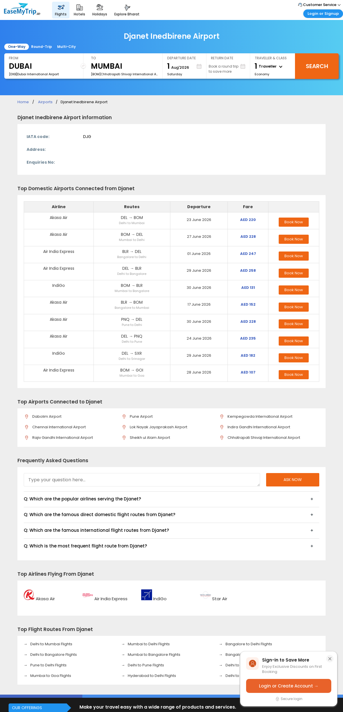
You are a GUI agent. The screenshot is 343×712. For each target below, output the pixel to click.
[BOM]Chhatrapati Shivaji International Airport (124, 74)
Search (317, 66)
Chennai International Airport (58, 427)
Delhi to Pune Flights (145, 665)
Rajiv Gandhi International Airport (61, 437)
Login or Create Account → (288, 686)
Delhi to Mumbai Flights (50, 644)
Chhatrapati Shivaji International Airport (263, 437)
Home (23, 102)
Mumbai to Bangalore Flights (153, 654)
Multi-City (66, 46)
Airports (45, 102)
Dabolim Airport (45, 416)
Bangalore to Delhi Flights (248, 644)
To (93, 58)
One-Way (16, 46)
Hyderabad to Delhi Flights (151, 675)
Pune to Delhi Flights (48, 665)
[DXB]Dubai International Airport (34, 74)
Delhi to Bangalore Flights (53, 654)
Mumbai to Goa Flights (50, 675)
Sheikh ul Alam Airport (149, 437)
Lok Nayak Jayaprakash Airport (157, 427)
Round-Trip (41, 46)
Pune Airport (140, 416)
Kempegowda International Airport (259, 416)
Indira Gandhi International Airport (258, 427)
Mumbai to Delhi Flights (148, 644)
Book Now (293, 222)
